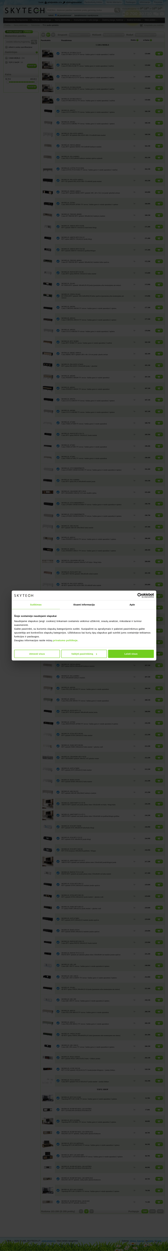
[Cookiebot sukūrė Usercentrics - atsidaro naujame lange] (140, 595)
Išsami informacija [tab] (84, 604)
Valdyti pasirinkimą (84, 653)
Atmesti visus (37, 653)
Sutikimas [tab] (36, 604)
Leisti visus (131, 653)
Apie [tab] (132, 604)
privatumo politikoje (65, 640)
